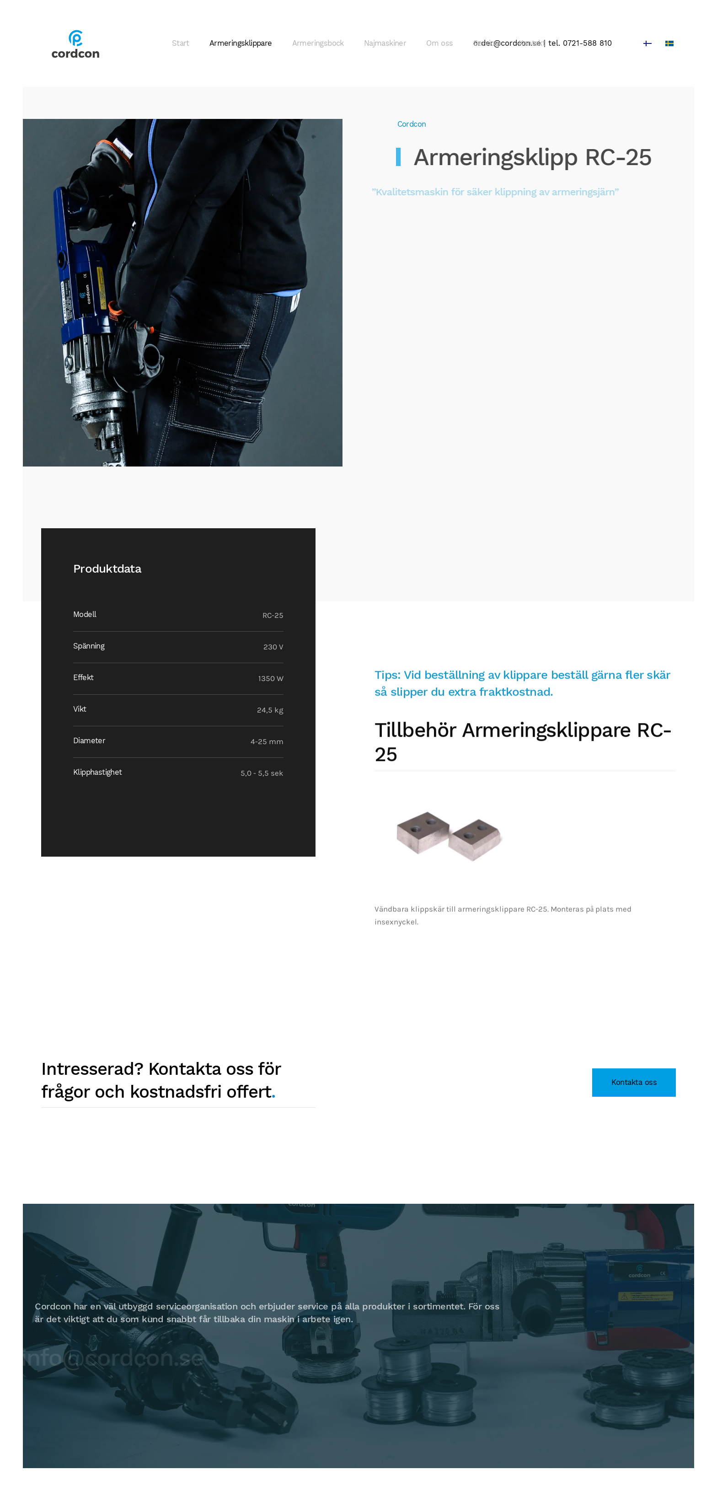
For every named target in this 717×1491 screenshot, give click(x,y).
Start (180, 43)
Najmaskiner (385, 43)
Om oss (439, 43)
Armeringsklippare (240, 43)
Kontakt (532, 43)
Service (486, 43)
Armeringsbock (318, 43)
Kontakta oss (634, 1082)
